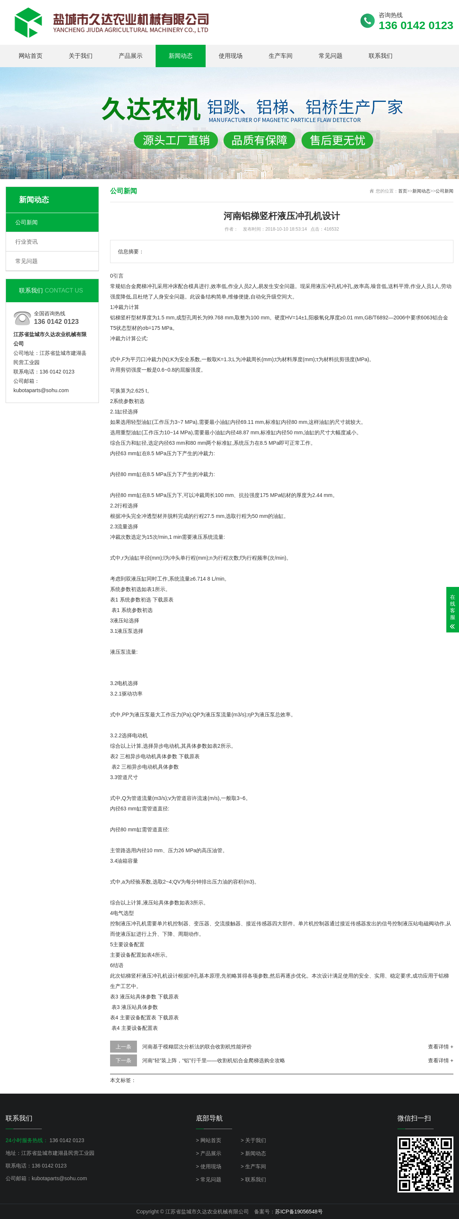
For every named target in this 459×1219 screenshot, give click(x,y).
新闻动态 (181, 56)
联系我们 (381, 56)
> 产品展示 (208, 1153)
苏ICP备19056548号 (299, 1212)
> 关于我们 (253, 1140)
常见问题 (331, 56)
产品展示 (131, 56)
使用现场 (231, 56)
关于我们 (81, 56)
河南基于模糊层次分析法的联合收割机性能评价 (197, 1047)
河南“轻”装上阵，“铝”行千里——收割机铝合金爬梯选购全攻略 (213, 1060)
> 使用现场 (208, 1166)
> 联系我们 (253, 1179)
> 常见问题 (208, 1179)
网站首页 (31, 56)
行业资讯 (26, 241)
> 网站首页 (208, 1140)
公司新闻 (26, 222)
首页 (402, 191)
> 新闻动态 (253, 1153)
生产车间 (281, 56)
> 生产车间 (253, 1166)
